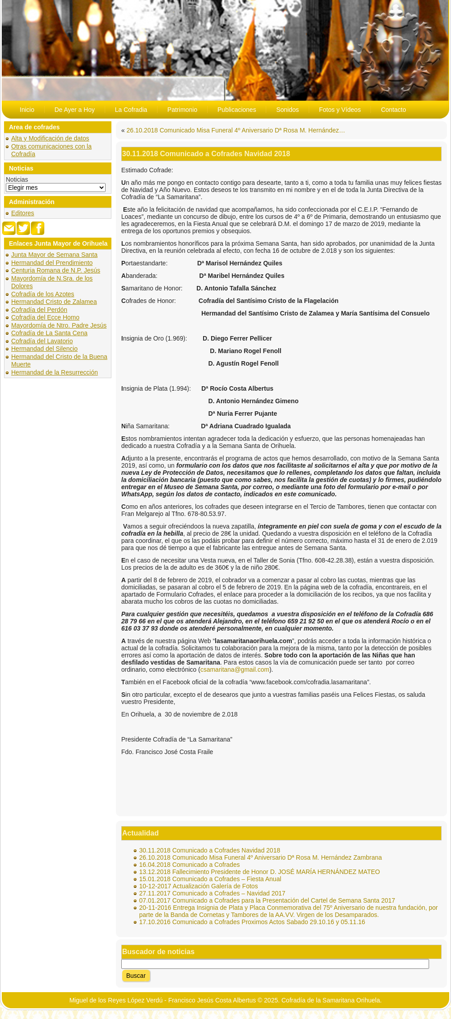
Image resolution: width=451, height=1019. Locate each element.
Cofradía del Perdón (39, 309)
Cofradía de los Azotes (42, 294)
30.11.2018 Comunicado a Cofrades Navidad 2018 (209, 850)
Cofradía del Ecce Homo (45, 317)
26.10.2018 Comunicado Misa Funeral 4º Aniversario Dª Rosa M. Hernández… (236, 130)
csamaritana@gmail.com (234, 669)
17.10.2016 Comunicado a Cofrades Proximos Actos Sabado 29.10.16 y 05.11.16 (252, 921)
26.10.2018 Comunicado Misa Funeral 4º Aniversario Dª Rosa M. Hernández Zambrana (260, 857)
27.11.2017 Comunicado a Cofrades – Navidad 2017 (212, 893)
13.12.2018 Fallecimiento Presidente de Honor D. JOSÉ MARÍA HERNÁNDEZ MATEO (259, 871)
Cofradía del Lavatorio (42, 341)
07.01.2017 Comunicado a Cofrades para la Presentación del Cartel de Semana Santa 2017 (267, 900)
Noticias (17, 179)
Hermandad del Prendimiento (52, 262)
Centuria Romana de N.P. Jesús (55, 270)
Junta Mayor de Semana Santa (54, 254)
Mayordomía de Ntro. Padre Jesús (58, 325)
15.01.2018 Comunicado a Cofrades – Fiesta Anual (210, 879)
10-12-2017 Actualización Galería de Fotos (198, 886)
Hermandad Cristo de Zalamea (54, 301)
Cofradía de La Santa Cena (49, 333)
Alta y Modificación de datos (50, 138)
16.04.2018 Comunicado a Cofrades (189, 864)
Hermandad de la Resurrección (54, 372)
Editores (22, 213)
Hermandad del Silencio (44, 348)
